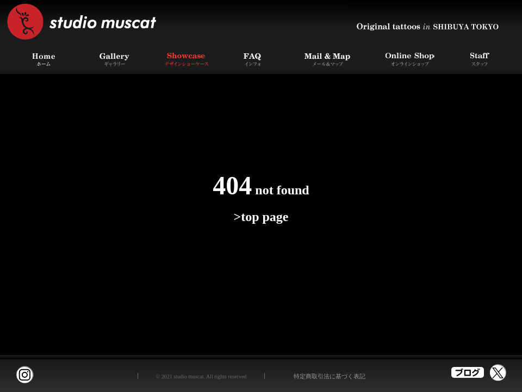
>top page (260, 217)
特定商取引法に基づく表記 (329, 376)
